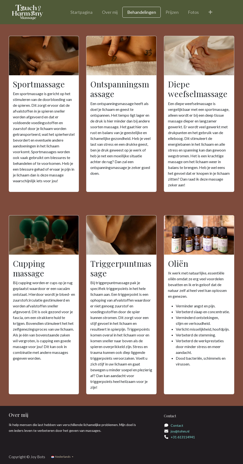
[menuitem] (81, 12)
